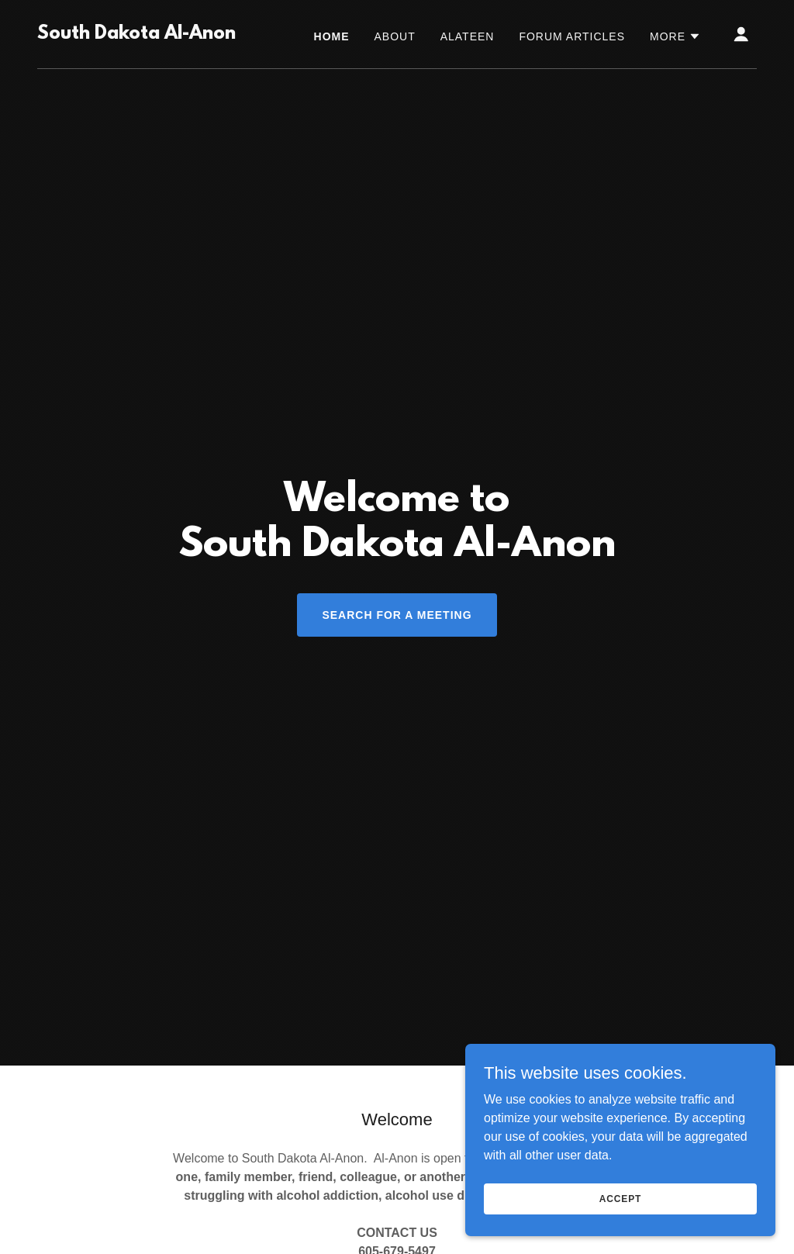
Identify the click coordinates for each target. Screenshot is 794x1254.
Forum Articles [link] (572, 36)
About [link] (395, 36)
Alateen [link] (467, 36)
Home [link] (332, 36)
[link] (136, 34)
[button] (675, 36)
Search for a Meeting (396, 615)
